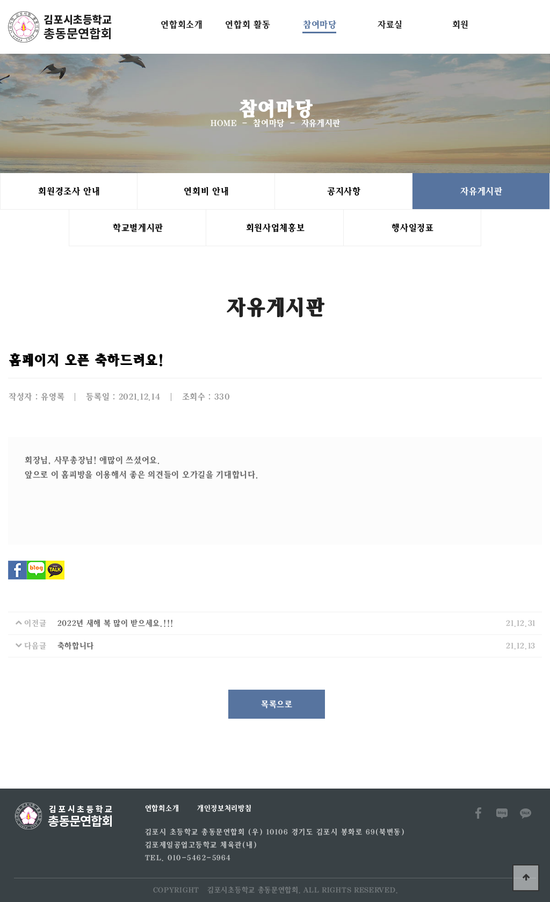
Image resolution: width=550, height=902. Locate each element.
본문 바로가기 (0, 0)
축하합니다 (75, 646)
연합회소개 (181, 24)
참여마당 (319, 24)
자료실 (389, 24)
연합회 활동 (247, 24)
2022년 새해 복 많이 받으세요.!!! (115, 623)
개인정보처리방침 (224, 808)
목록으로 (276, 704)
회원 (460, 24)
